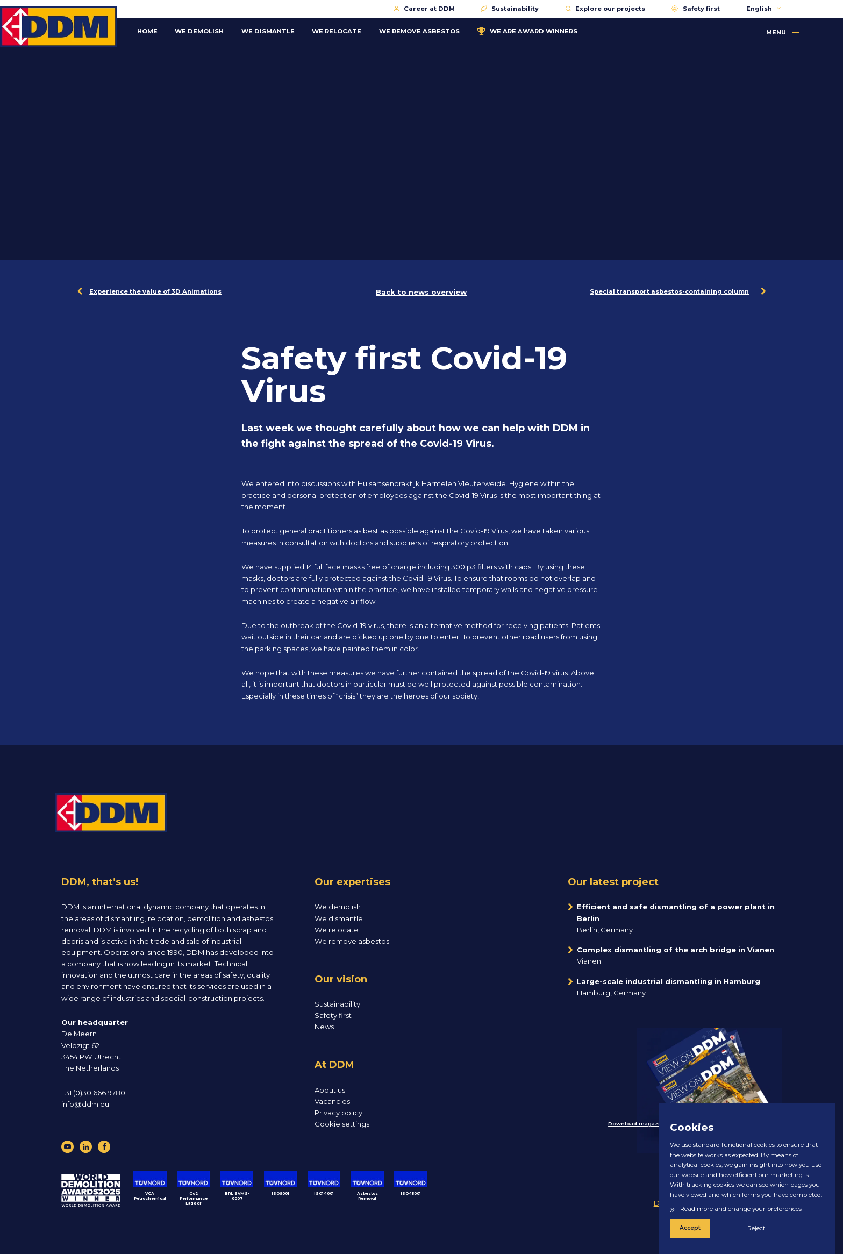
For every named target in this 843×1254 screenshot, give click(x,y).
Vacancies (332, 1101)
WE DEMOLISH (211, 30)
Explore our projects (605, 8)
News (324, 1026)
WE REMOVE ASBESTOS (431, 30)
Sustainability (510, 8)
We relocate (337, 929)
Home (159, 30)
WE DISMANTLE (279, 30)
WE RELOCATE (349, 30)
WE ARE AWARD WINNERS (539, 30)
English (764, 8)
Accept (689, 1228)
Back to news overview (421, 292)
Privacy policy (338, 1112)
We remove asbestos (352, 941)
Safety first (695, 8)
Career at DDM (424, 8)
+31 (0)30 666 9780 (93, 1092)
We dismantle (339, 918)
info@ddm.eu (85, 1104)
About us (330, 1090)
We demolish (338, 906)
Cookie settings (342, 1124)
